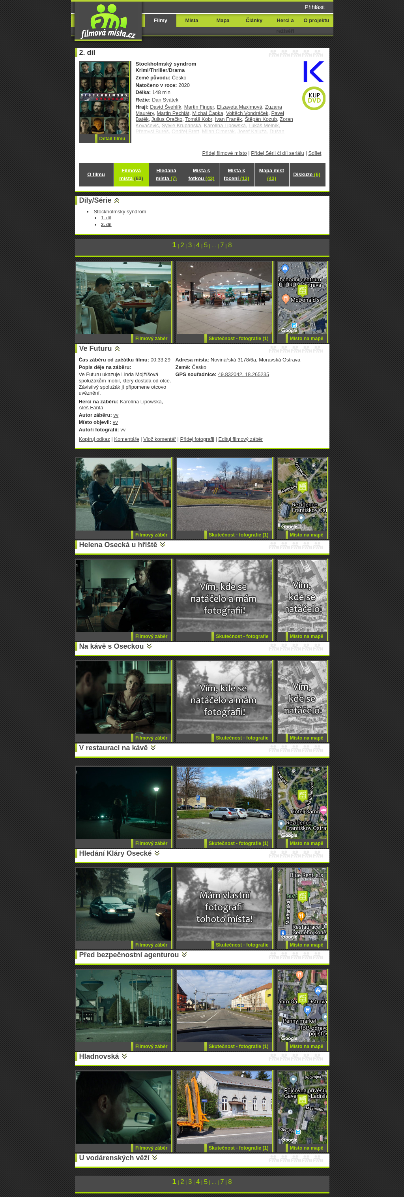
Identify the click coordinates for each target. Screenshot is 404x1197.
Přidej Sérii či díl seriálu (277, 153)
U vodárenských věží (114, 1158)
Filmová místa (131, 174)
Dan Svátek (165, 100)
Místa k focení (236, 174)
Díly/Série (95, 200)
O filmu (96, 174)
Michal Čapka (207, 113)
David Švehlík (165, 107)
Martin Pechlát (173, 113)
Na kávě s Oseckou (111, 646)
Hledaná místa (166, 174)
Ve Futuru (95, 348)
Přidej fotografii (197, 439)
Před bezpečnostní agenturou (129, 955)
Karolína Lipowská (141, 402)
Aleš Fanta (91, 407)
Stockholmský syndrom (120, 212)
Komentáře (126, 439)
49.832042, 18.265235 (243, 374)
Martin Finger (199, 107)
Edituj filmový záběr (241, 439)
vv (115, 415)
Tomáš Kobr (198, 119)
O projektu (316, 20)
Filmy (160, 20)
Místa (191, 20)
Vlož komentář (159, 439)
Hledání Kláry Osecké (115, 853)
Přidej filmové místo (224, 153)
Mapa (222, 20)
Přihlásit (315, 7)
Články (254, 20)
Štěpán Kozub (261, 119)
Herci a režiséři (285, 25)
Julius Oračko (167, 119)
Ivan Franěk (228, 119)
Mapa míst (271, 174)
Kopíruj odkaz (94, 439)
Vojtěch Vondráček (247, 113)
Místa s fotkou (201, 174)
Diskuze (306, 174)
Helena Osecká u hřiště (118, 545)
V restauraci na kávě (113, 748)
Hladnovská (99, 1056)
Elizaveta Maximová (239, 107)
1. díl (106, 217)
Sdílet (314, 153)
